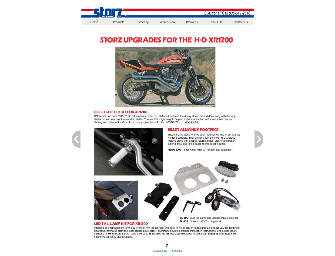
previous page (160, 250)
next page (177, 250)
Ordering (143, 22)
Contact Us (241, 22)
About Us (216, 22)
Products (118, 22)
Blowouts (192, 22)
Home (94, 22)
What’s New (167, 22)
